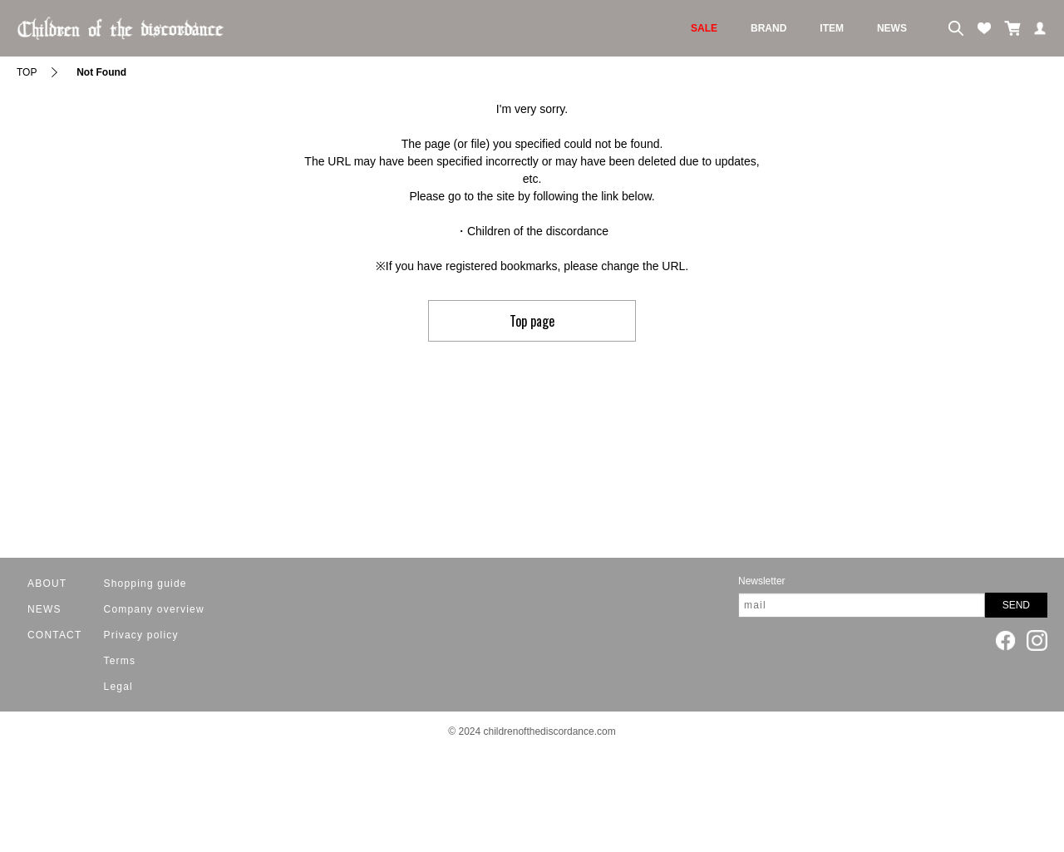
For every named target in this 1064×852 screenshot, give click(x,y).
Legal (118, 686)
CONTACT (54, 635)
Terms (120, 661)
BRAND (768, 28)
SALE (704, 28)
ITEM (832, 28)
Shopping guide (145, 583)
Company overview (154, 609)
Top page (532, 321)
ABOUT (46, 583)
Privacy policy (141, 635)
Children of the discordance (537, 231)
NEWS (892, 28)
